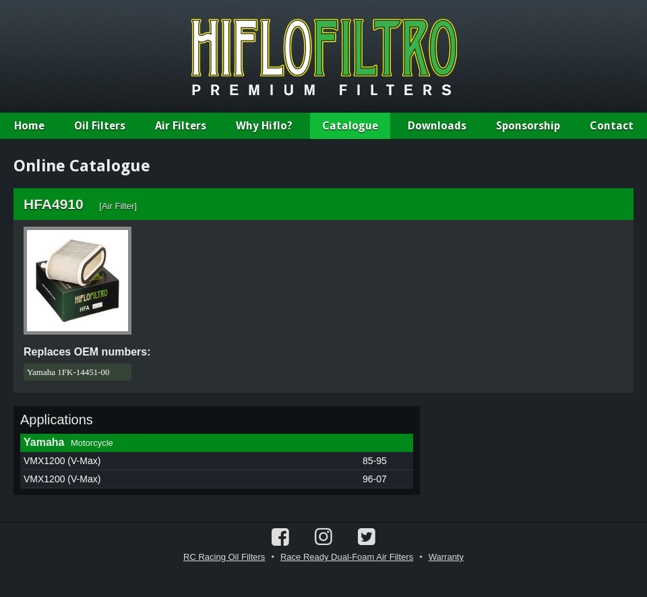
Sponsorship (528, 125)
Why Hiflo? (264, 125)
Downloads (437, 125)
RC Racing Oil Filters (224, 557)
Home (29, 125)
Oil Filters (99, 125)
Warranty (446, 557)
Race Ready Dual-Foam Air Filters (346, 557)
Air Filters (180, 125)
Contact (612, 125)
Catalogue (350, 125)
